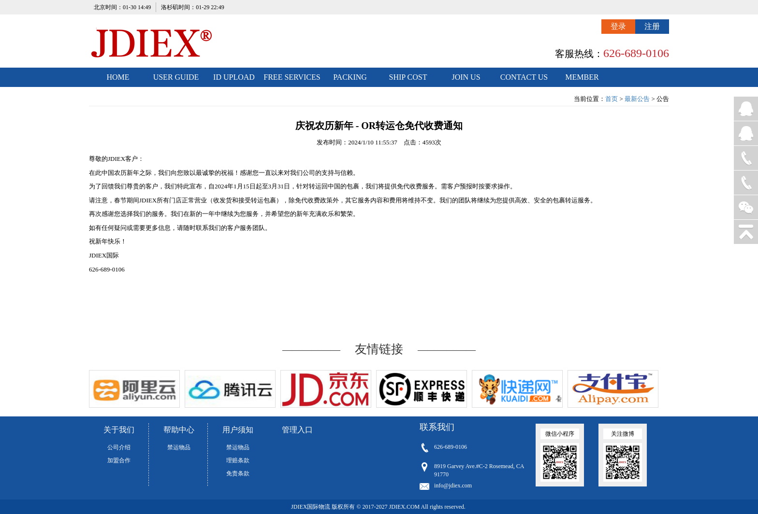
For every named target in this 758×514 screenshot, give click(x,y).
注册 (652, 26)
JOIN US (466, 77)
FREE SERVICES (291, 77)
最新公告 (637, 98)
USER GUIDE (176, 77)
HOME (117, 77)
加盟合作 (119, 460)
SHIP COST (408, 77)
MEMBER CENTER (581, 80)
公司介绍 (119, 447)
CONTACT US (524, 77)
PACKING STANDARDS (350, 80)
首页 (611, 98)
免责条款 (237, 473)
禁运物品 (178, 447)
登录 (618, 26)
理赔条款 (237, 460)
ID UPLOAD (234, 77)
